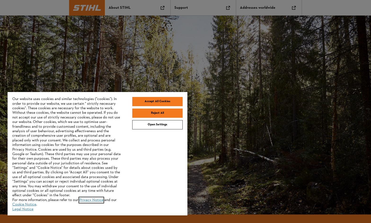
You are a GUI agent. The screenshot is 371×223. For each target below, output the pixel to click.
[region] (97, 153)
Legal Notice (22, 209)
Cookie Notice (24, 204)
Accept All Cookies (157, 101)
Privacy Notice (91, 200)
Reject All (157, 113)
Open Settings (158, 124)
